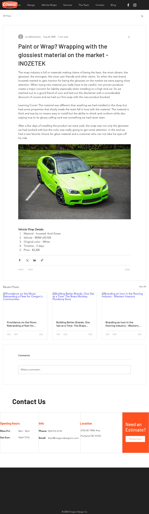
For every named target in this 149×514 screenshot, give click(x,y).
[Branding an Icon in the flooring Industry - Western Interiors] (124, 304)
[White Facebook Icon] (128, 5)
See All (142, 286)
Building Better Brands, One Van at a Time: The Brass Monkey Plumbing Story (73, 324)
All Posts (7, 15)
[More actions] (129, 37)
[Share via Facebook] (19, 260)
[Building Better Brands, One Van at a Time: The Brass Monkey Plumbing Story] (75, 304)
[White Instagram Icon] (135, 5)
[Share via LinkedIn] (34, 260)
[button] (142, 16)
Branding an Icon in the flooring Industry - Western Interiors (122, 324)
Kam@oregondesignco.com (63, 438)
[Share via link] (42, 260)
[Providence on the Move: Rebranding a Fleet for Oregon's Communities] (25, 304)
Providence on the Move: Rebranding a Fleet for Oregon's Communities (22, 324)
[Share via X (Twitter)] (27, 260)
